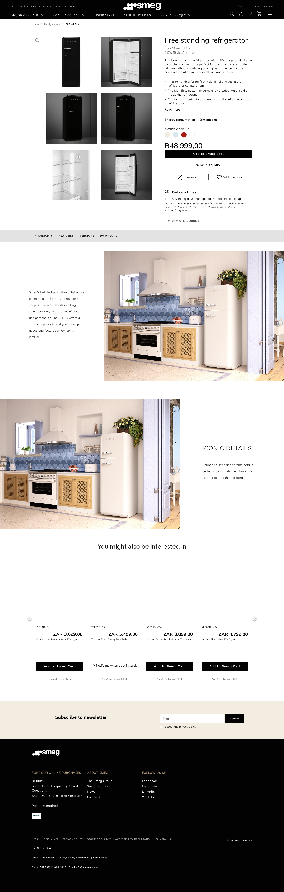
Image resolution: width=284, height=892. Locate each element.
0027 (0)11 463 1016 (53, 867)
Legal (36, 839)
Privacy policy (72, 839)
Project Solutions (66, 6)
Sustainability (20, 6)
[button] (37, 40)
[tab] (44, 236)
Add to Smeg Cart (208, 154)
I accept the (180, 726)
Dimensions (208, 119)
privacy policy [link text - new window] (187, 726)
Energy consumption (180, 119)
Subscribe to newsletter (80, 717)
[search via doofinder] (231, 13)
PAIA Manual (164, 839)
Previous (29, 618)
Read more (172, 109)
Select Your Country (238, 839)
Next (254, 618)
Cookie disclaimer (99, 839)
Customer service (262, 6)
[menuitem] (28, 15)
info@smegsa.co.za (87, 867)
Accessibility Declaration (133, 839)
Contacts (243, 6)
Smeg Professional (42, 6)
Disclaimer (51, 839)
